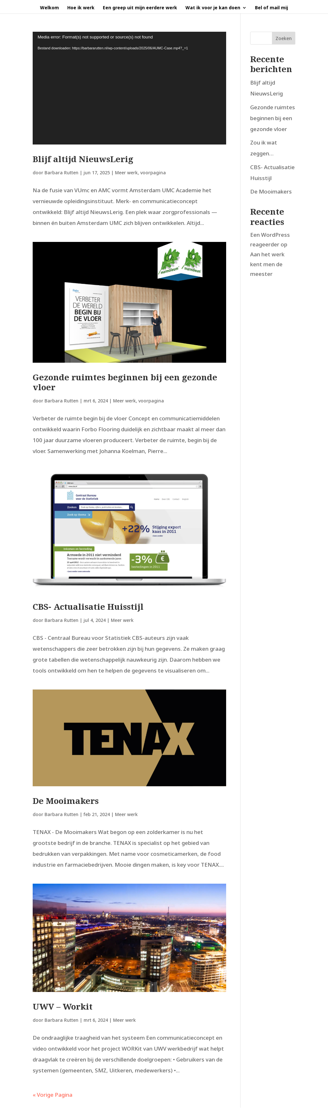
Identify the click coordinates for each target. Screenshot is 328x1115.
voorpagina (153, 172)
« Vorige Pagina (52, 1094)
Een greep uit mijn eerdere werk (140, 8)
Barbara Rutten (61, 172)
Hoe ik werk (80, 8)
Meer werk (126, 172)
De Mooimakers (66, 800)
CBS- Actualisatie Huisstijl (88, 606)
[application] (129, 88)
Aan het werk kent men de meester (267, 264)
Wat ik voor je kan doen (212, 8)
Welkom (49, 8)
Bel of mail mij (271, 8)
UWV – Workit (63, 1006)
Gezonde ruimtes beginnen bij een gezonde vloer (125, 382)
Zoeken (283, 38)
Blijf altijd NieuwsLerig (83, 159)
